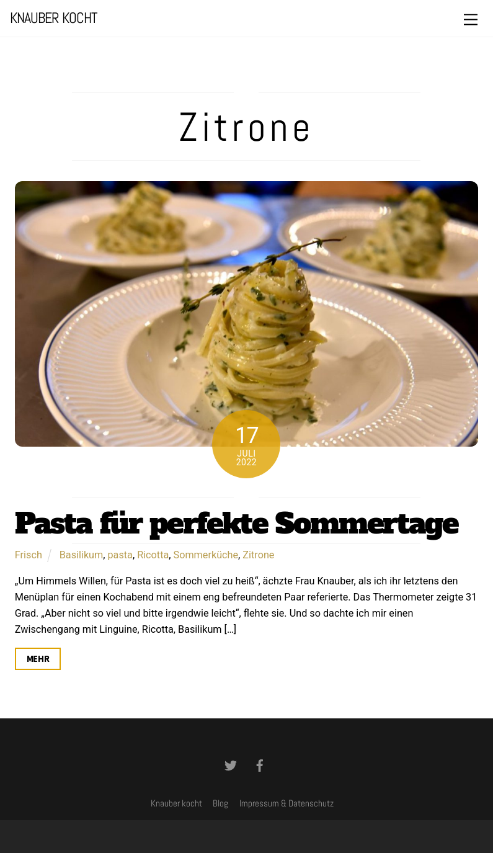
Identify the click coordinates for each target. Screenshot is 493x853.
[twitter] (230, 764)
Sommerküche (206, 555)
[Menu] (470, 20)
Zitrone (258, 555)
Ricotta (153, 555)
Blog (220, 803)
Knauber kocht (176, 803)
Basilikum (82, 555)
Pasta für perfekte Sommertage (236, 523)
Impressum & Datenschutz (286, 803)
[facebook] (259, 764)
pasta (120, 555)
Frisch (28, 555)
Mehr (38, 658)
